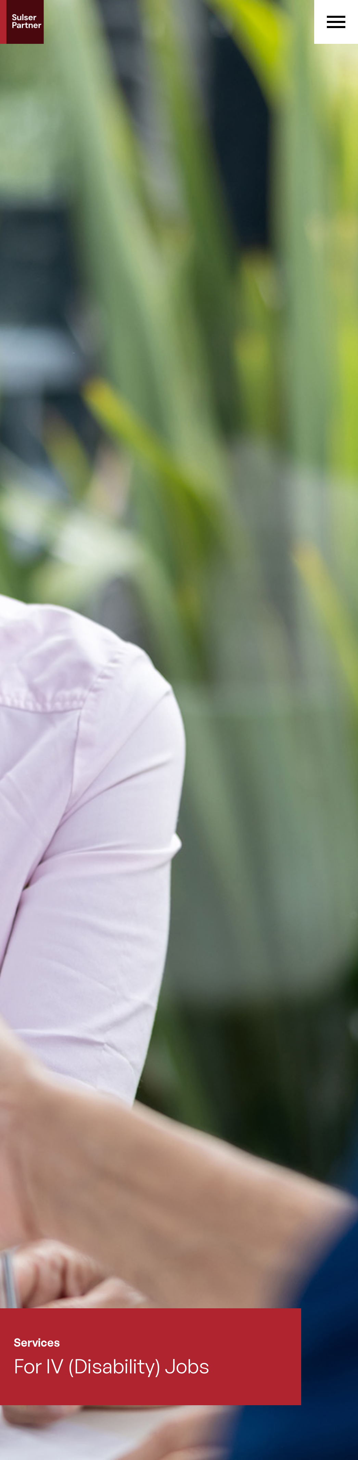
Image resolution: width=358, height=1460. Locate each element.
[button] (336, 22)
